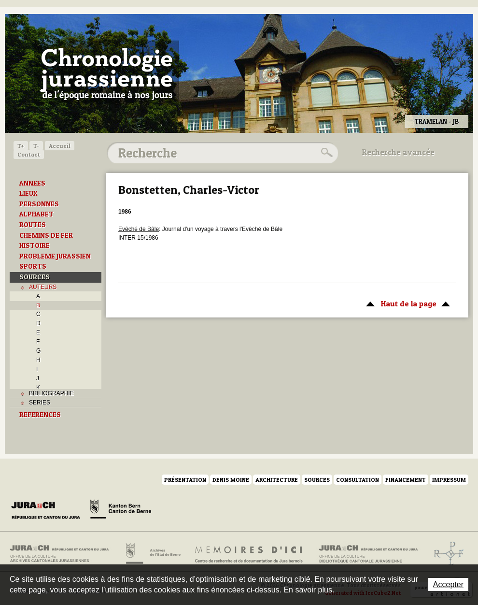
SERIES (39, 402)
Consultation (357, 479)
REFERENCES (40, 414)
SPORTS (32, 266)
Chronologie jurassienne (106, 72)
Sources (317, 479)
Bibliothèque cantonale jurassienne (368, 553)
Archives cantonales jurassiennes (63, 553)
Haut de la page (406, 303)
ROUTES (32, 224)
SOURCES (34, 277)
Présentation (185, 479)
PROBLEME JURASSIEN (55, 256)
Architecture (276, 479)
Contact (28, 154)
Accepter (448, 584)
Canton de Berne (121, 511)
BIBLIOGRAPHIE (51, 393)
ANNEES (32, 183)
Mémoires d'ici (249, 553)
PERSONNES (39, 204)
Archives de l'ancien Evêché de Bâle (446, 553)
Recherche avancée (398, 152)
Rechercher (325, 152)
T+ (20, 145)
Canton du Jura (48, 511)
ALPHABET (36, 214)
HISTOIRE (34, 245)
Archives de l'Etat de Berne (152, 553)
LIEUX (28, 193)
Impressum (449, 479)
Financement (405, 479)
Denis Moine (230, 479)
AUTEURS (42, 287)
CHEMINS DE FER (46, 235)
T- (36, 145)
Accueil (59, 145)
